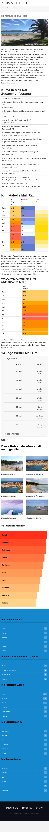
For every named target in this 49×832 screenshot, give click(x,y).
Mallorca (4, 716)
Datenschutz (12, 808)
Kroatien (4, 698)
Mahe (4, 740)
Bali (3, 777)
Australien (5, 666)
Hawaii (4, 651)
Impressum (27, 808)
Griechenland (6, 712)
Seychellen (5, 731)
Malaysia (5, 790)
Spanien (4, 703)
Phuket (4, 781)
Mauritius (5, 735)
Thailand (5, 768)
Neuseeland (6, 674)
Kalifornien (5, 642)
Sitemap (39, 808)
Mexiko (4, 637)
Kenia (4, 753)
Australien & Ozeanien (9, 670)
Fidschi (4, 679)
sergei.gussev (43, 44)
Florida (4, 633)
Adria (7, 439)
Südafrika (5, 744)
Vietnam (4, 772)
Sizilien (4, 707)
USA (3, 628)
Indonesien (5, 786)
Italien (4, 694)
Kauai (4, 646)
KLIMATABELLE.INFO (15, 2)
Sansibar (5, 749)
